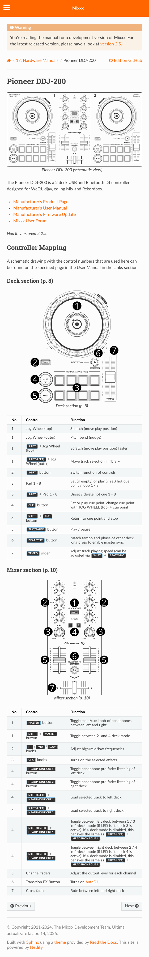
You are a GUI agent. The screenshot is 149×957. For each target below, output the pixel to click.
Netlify (36, 947)
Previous (20, 906)
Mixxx (78, 8)
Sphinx (32, 942)
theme (60, 942)
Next (132, 906)
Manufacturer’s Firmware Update (44, 214)
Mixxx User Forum (30, 221)
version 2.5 (110, 44)
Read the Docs (103, 942)
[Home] (9, 60)
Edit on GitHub (127, 60)
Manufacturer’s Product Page (40, 202)
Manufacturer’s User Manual (40, 208)
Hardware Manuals (37, 60)
